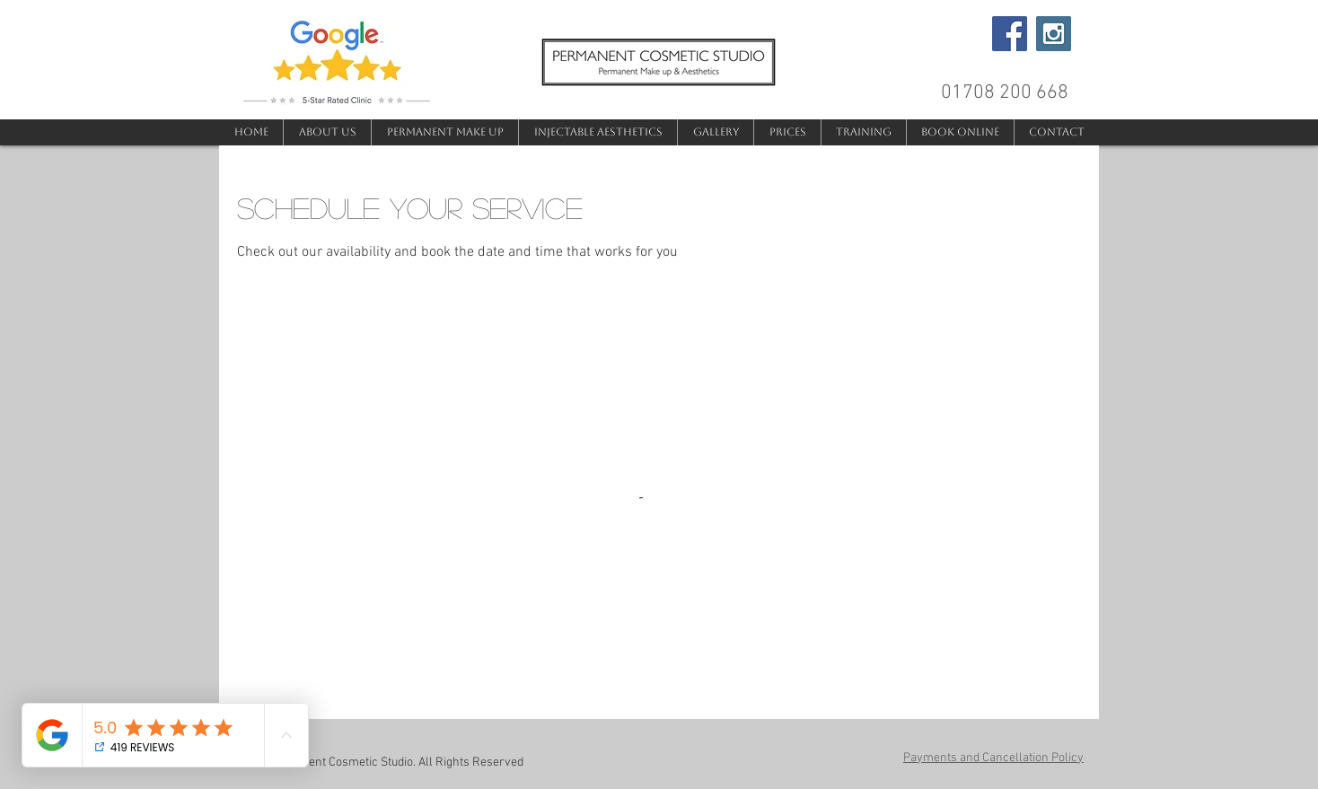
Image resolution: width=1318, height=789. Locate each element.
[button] (444, 132)
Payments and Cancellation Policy (993, 758)
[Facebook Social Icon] (1009, 33)
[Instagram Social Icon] (1053, 33)
